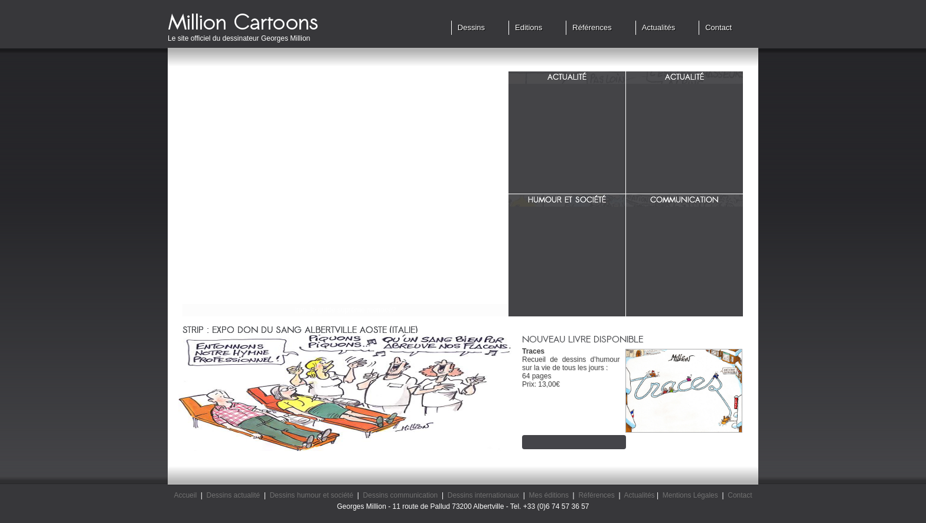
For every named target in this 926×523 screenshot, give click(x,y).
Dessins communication (400, 495)
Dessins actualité (233, 495)
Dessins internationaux (483, 495)
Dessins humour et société (311, 495)
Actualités (658, 27)
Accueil (185, 495)
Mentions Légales (690, 495)
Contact (718, 27)
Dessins (471, 27)
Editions (528, 27)
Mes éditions (549, 495)
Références (591, 27)
